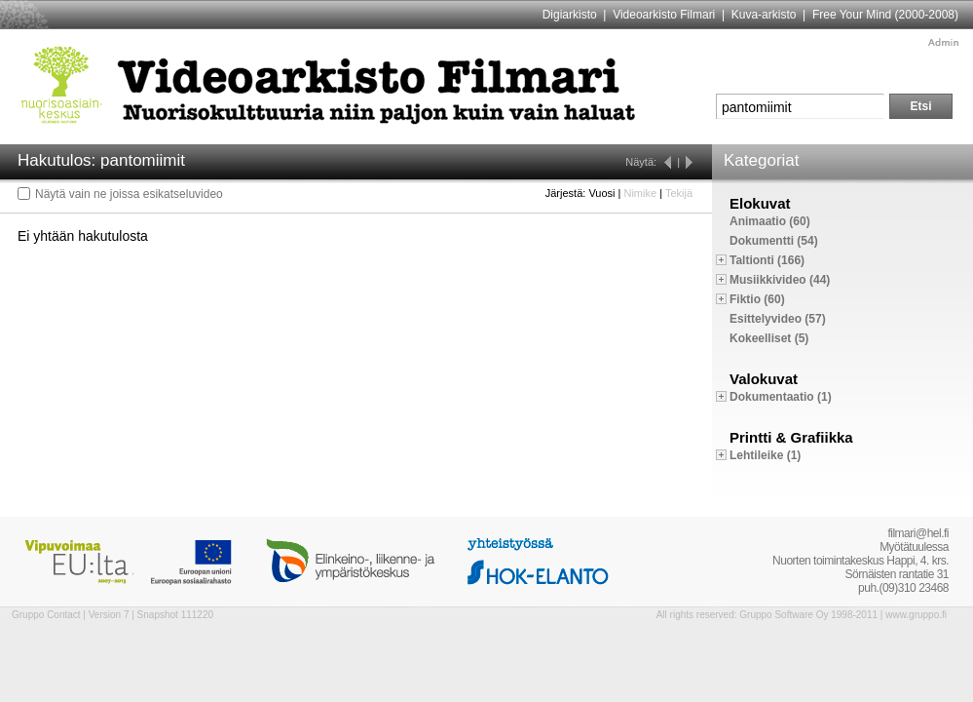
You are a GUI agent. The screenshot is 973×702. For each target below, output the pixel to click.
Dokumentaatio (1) (781, 397)
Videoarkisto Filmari (664, 14)
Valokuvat (764, 378)
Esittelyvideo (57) (778, 319)
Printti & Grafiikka (791, 437)
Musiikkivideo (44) (780, 280)
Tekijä (678, 193)
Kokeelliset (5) (769, 338)
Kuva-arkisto (764, 14)
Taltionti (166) (767, 260)
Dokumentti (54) (774, 241)
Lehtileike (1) (765, 455)
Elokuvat (760, 203)
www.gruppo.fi (916, 614)
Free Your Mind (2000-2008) (885, 14)
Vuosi (601, 193)
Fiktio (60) (757, 299)
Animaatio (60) (770, 221)
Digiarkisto (570, 14)
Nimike (639, 193)
